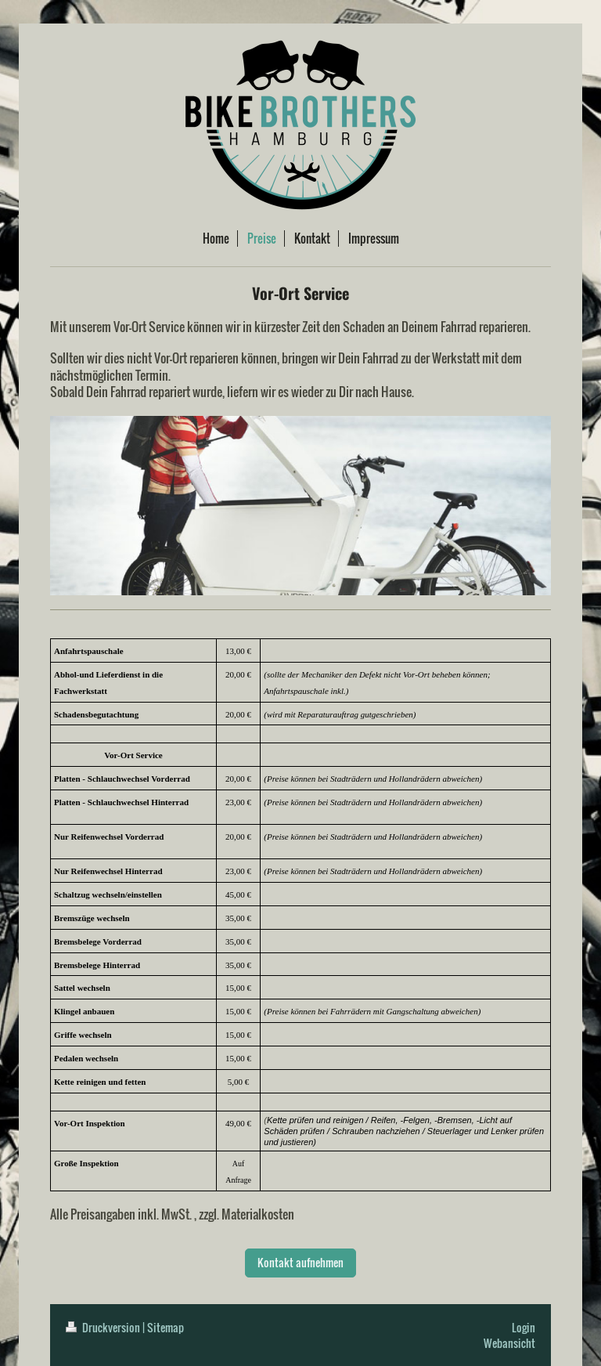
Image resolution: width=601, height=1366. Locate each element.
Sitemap (165, 1327)
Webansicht (509, 1343)
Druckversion (104, 1327)
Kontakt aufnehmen (300, 1262)
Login (523, 1327)
